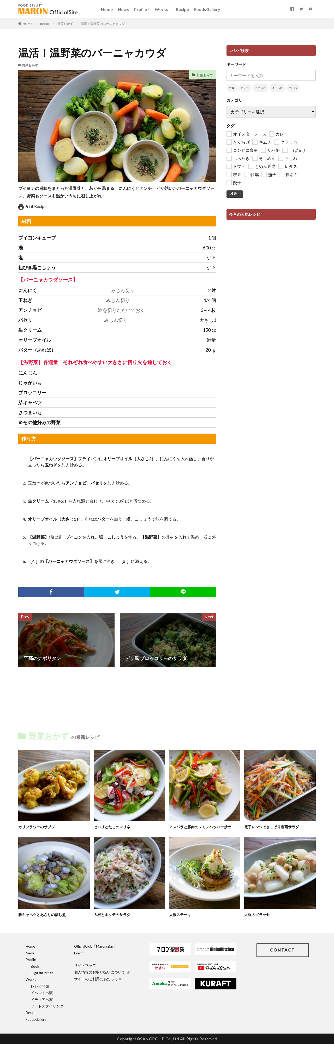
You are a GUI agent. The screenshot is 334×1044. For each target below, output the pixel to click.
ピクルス (260, 87)
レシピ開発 (40, 986)
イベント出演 (42, 993)
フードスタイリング (47, 1006)
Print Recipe (32, 206)
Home (107, 9)
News (123, 9)
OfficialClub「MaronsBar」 (95, 946)
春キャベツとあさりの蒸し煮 (43, 914)
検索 (233, 194)
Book (35, 966)
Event (78, 953)
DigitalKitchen (42, 973)
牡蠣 (231, 87)
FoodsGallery (207, 9)
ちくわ (293, 87)
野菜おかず (65, 24)
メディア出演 (42, 1000)
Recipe (182, 9)
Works (161, 9)
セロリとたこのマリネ (113, 826)
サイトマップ (85, 965)
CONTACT (282, 949)
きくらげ (277, 87)
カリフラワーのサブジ (37, 826)
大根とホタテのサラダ (113, 914)
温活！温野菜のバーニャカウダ (103, 24)
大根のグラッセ (258, 914)
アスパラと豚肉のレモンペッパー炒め (202, 826)
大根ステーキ (181, 914)
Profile (140, 9)
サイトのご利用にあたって (98, 979)
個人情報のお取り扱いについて (101, 972)
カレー (245, 87)
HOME (27, 24)
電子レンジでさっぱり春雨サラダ (273, 826)
